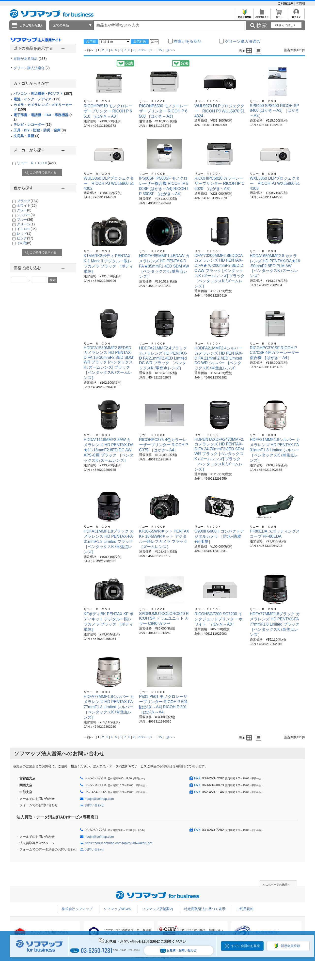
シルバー (26, 215)
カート (279, 15)
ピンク (25, 238)
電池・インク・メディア (37, 99)
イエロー (27, 229)
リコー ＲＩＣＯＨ (36, 163)
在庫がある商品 (30, 59)
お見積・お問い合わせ (178, 950)
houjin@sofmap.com (99, 799)
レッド (24, 234)
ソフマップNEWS (117, 909)
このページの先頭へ (278, 884)
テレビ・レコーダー (33, 124)
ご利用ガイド (262, 15)
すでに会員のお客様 (245, 946)
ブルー (25, 219)
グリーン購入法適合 (32, 68)
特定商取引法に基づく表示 (204, 909)
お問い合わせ (94, 805)
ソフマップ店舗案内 (157, 909)
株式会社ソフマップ (77, 909)
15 (160, 50)
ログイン (296, 15)
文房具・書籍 (26, 136)
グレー (24, 210)
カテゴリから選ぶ (31, 25)
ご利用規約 (286, 3)
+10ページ (144, 50)
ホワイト (27, 205)
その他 (24, 243)
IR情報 (300, 3)
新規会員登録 (244, 15)
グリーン (26, 224)
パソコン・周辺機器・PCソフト (43, 93)
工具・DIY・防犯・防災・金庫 (40, 130)
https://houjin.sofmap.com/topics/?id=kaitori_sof (118, 843)
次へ (169, 50)
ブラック (28, 201)
